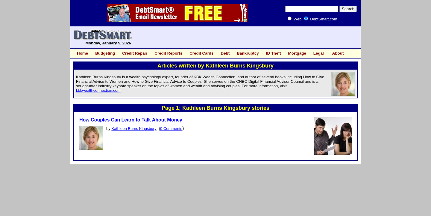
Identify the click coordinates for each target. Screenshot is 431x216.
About (338, 53)
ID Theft (273, 53)
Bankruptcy (248, 53)
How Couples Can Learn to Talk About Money (130, 119)
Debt (225, 53)
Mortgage (297, 53)
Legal (318, 53)
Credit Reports (168, 53)
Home (82, 53)
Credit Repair (134, 53)
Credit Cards (201, 53)
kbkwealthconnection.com (98, 90)
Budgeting (105, 53)
